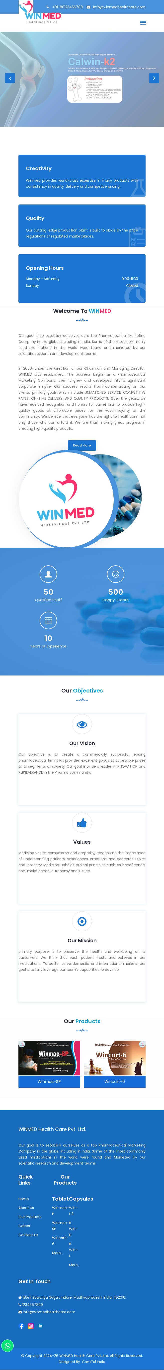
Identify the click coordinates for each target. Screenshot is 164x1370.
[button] (142, 22)
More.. (57, 1253)
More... (74, 1265)
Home (23, 1199)
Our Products (29, 1217)
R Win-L (73, 1250)
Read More (82, 445)
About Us (26, 1208)
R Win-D (73, 1229)
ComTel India (93, 1361)
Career (24, 1226)
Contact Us (28, 1235)
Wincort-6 (114, 1082)
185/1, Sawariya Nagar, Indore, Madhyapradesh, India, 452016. (72, 1297)
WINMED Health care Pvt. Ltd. (54, 1129)
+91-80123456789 (67, 7)
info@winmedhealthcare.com (119, 7)
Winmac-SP (49, 1082)
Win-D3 (73, 1211)
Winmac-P (60, 1211)
